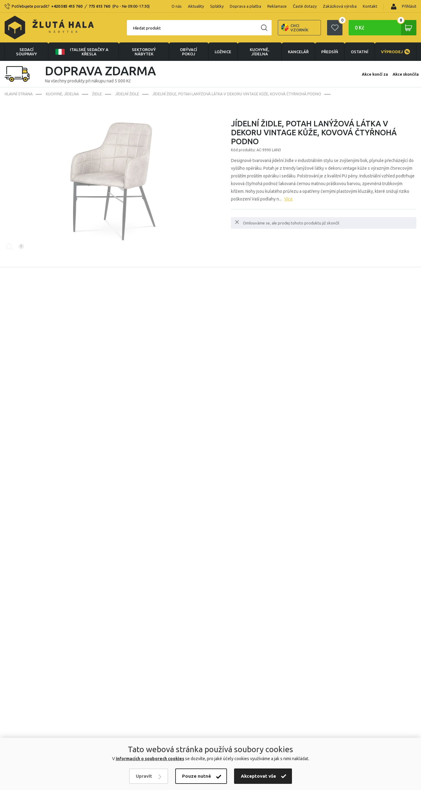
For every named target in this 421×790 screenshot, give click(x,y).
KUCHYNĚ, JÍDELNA (259, 51)
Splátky (217, 6)
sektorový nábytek (144, 51)
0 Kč (385, 27)
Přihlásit (403, 7)
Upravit (144, 776)
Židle (97, 94)
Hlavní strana (19, 94)
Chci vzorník (294, 27)
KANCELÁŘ (298, 52)
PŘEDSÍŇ (329, 52)
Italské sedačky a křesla (81, 51)
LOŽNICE (223, 52)
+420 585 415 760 (66, 6)
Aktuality (196, 6)
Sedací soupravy (26, 51)
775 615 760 (99, 6)
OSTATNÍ (359, 52)
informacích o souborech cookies (150, 758)
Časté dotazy (305, 6)
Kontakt (370, 6)
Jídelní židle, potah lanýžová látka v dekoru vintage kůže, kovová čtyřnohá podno (236, 94)
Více (288, 199)
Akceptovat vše (258, 776)
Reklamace (277, 6)
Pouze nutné (196, 776)
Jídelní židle (127, 94)
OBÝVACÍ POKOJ (188, 51)
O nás (177, 6)
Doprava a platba (245, 6)
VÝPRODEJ (395, 51)
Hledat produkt (147, 28)
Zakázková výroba (340, 6)
